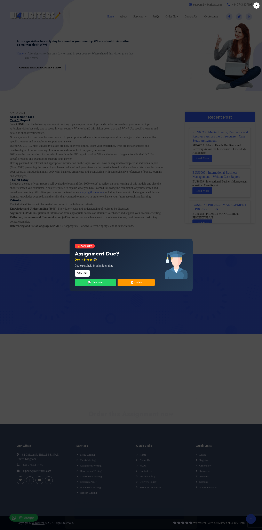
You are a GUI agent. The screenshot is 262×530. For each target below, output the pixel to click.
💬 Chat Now (95, 282)
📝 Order (136, 282)
